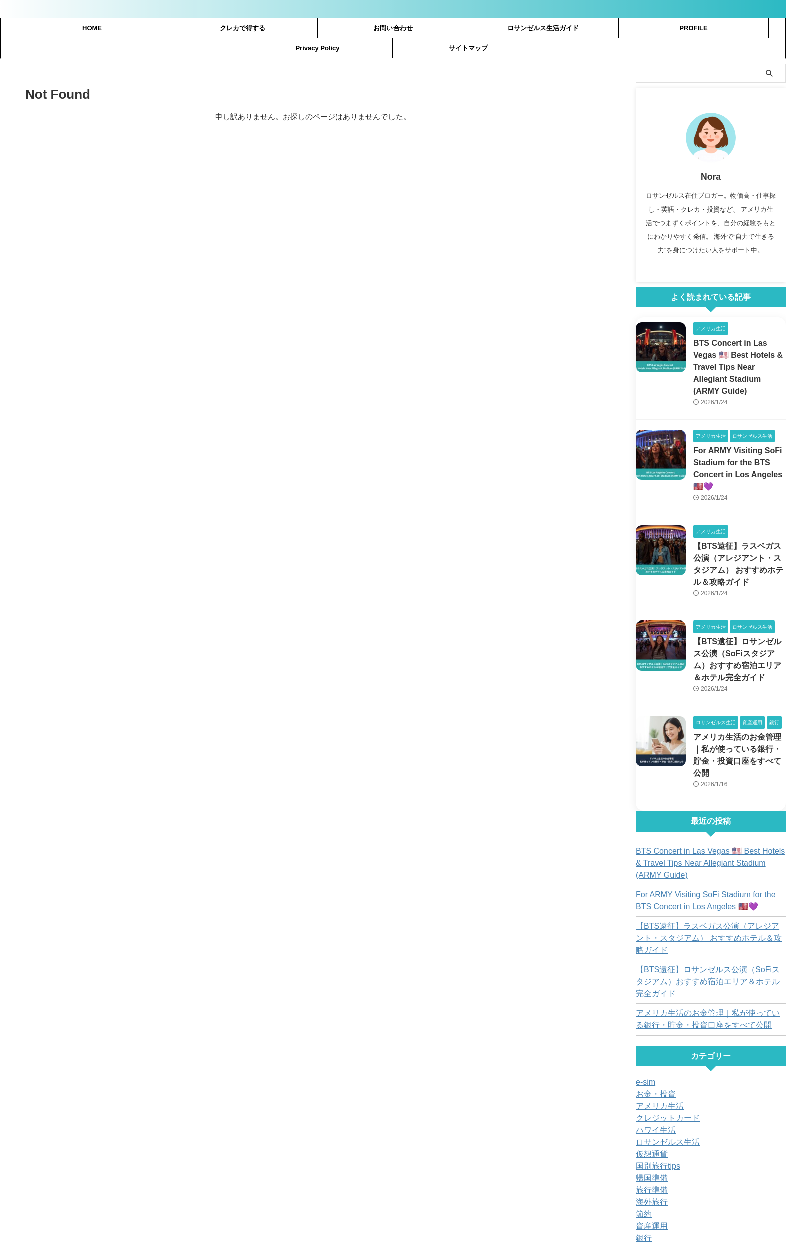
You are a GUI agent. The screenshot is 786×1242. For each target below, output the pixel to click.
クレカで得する (242, 28)
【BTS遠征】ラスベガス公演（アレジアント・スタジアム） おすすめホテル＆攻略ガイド (709, 894)
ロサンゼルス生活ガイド (543, 28)
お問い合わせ (393, 28)
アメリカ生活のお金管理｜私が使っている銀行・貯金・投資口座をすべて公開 (738, 724)
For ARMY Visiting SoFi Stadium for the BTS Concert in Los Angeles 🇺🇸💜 (705, 862)
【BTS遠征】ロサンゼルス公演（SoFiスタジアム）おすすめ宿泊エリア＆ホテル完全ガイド (709, 925)
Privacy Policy (317, 48)
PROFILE (693, 28)
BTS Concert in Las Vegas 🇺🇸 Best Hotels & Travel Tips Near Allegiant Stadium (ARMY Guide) (704, 824)
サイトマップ (468, 48)
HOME (92, 28)
